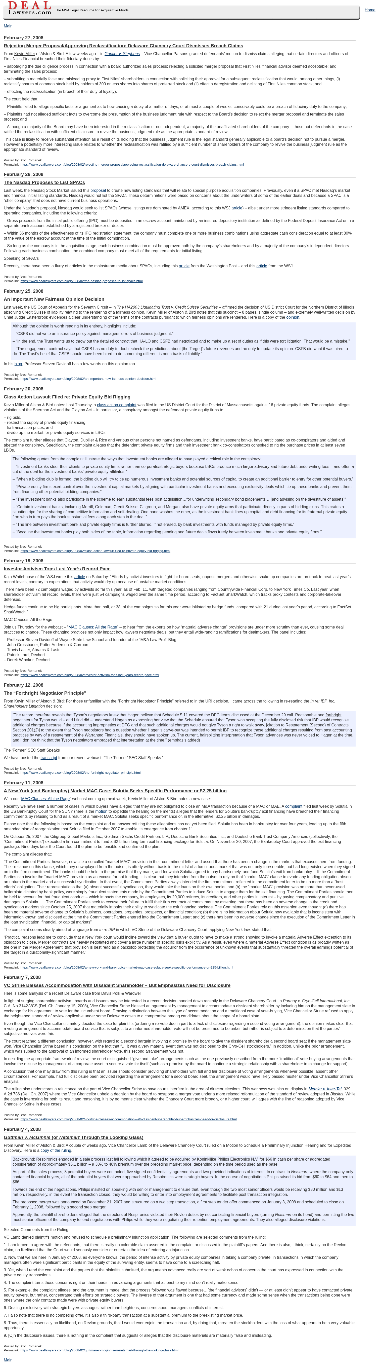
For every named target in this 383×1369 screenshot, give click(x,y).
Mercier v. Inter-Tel (325, 1089)
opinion (292, 317)
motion (101, 811)
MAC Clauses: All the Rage (93, 627)
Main (8, 26)
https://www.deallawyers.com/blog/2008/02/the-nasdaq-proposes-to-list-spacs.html (82, 281)
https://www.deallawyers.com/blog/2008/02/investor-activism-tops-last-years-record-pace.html (90, 675)
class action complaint (116, 405)
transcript (48, 758)
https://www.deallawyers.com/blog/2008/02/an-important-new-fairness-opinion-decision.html (88, 379)
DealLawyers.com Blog (64, 10)
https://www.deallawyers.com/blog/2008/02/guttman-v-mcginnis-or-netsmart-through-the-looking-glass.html (99, 1350)
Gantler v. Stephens (122, 54)
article (237, 208)
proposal (98, 190)
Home (370, 10)
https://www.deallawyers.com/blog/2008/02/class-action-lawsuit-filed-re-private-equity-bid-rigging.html (95, 551)
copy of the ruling (55, 1150)
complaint (293, 806)
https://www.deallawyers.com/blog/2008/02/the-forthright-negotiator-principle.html (81, 772)
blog (18, 364)
